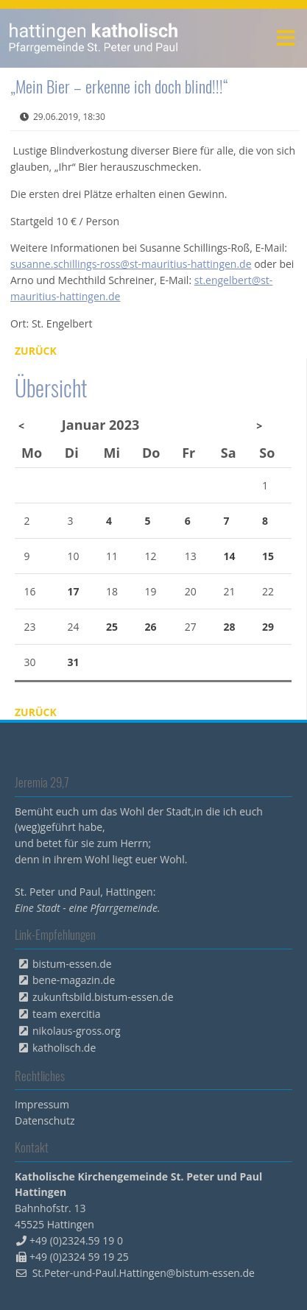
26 (151, 627)
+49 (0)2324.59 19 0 (76, 1240)
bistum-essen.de (72, 964)
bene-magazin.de (73, 980)
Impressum (42, 1104)
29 (268, 627)
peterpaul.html (93, 38)
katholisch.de (64, 1048)
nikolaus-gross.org (76, 1031)
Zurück (36, 351)
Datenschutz (44, 1120)
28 (229, 627)
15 (268, 556)
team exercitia (66, 1014)
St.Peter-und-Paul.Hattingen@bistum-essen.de (143, 1273)
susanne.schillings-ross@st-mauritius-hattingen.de (131, 264)
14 (229, 556)
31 (73, 662)
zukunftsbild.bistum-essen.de (103, 997)
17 (73, 591)
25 (112, 627)
